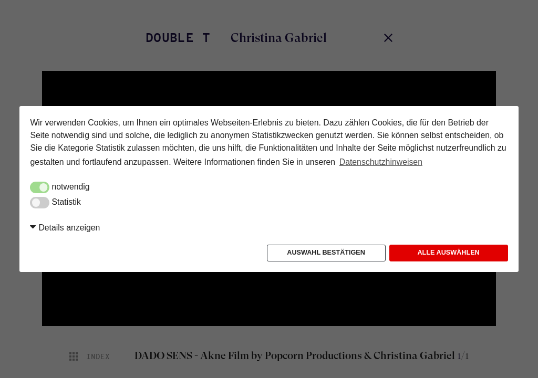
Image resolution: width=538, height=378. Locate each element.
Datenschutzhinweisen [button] (380, 162)
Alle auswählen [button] (448, 252)
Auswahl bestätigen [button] (326, 252)
